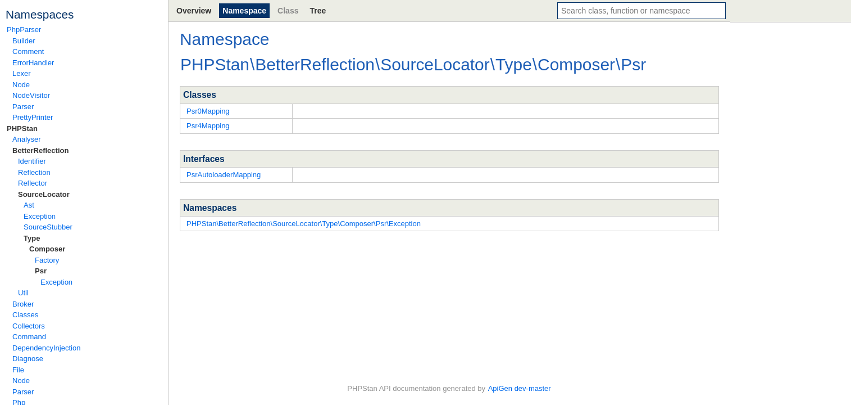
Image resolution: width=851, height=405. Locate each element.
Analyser (26, 139)
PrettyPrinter (32, 117)
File (18, 370)
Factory (47, 260)
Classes (25, 314)
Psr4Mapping (208, 126)
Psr (41, 271)
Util (23, 293)
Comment (28, 51)
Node (21, 84)
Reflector (32, 183)
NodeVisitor (31, 95)
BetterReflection (40, 150)
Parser (23, 106)
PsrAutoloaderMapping (223, 174)
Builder (23, 41)
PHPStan (22, 128)
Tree (318, 10)
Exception (40, 216)
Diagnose (27, 358)
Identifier (32, 161)
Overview (193, 10)
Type (32, 238)
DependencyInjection (46, 348)
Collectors (28, 326)
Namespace (244, 10)
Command (29, 336)
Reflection (34, 172)
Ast (29, 205)
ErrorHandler (33, 62)
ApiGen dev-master (519, 388)
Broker (23, 304)
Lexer (21, 73)
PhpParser (24, 29)
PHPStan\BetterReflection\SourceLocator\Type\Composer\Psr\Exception (303, 223)
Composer (47, 249)
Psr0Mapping (208, 111)
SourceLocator (44, 194)
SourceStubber (48, 227)
